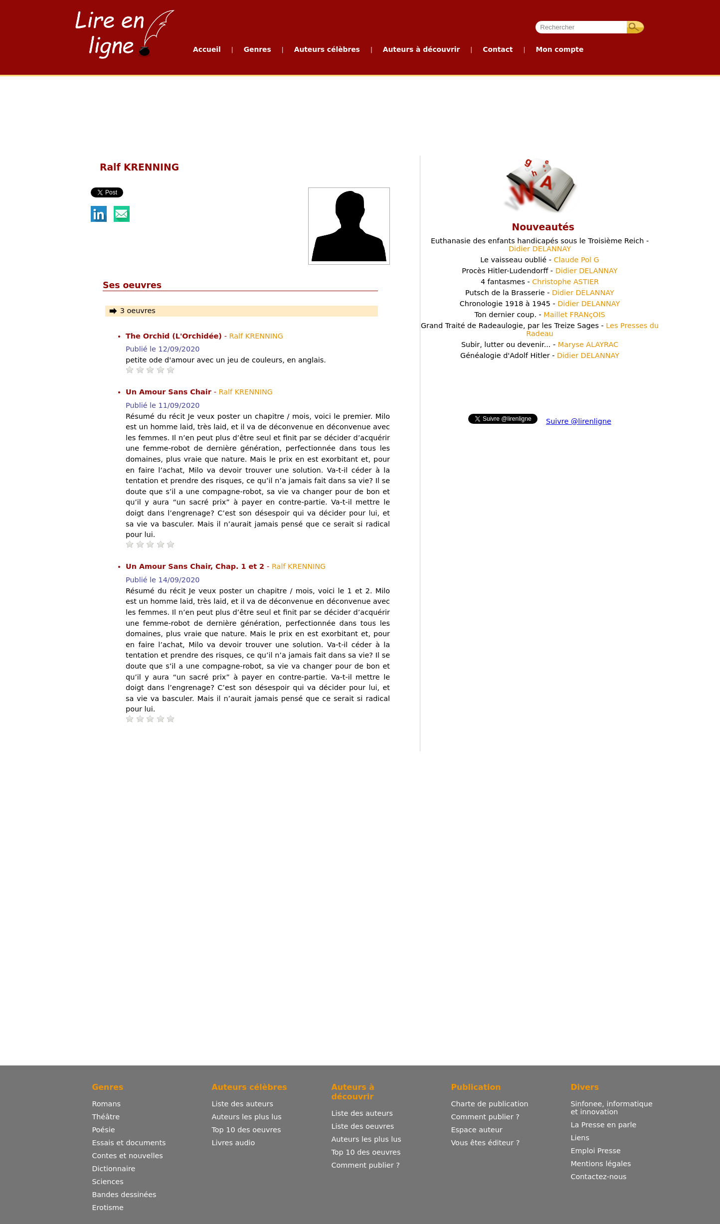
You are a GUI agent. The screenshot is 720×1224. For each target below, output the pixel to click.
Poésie (103, 1130)
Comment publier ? (365, 1165)
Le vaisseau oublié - (539, 260)
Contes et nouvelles (127, 1156)
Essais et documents (129, 1143)
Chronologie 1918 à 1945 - (540, 304)
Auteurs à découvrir (421, 49)
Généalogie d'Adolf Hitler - (539, 355)
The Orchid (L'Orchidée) (175, 336)
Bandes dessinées (124, 1195)
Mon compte (559, 49)
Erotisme (108, 1208)
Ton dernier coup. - (539, 315)
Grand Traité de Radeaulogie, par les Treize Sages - (540, 330)
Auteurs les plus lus (246, 1117)
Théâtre (106, 1117)
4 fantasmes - (540, 282)
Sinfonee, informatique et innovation (611, 1108)
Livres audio (233, 1143)
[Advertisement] (359, 113)
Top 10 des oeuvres (246, 1130)
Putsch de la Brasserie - (539, 293)
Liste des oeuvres (362, 1126)
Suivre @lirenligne (578, 421)
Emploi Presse (595, 1151)
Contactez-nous (598, 1177)
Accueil (207, 49)
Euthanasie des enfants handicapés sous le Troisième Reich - (540, 245)
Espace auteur (476, 1130)
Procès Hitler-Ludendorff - (539, 271)
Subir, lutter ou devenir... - (539, 345)
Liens (579, 1138)
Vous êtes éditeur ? (485, 1143)
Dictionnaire (113, 1169)
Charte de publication (489, 1104)
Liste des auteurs (242, 1104)
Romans (106, 1104)
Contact (498, 49)
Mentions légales (600, 1164)
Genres (257, 49)
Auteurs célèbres (327, 49)
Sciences (107, 1182)
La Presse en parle (603, 1125)
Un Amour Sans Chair (170, 392)
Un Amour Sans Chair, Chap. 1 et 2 (196, 566)
